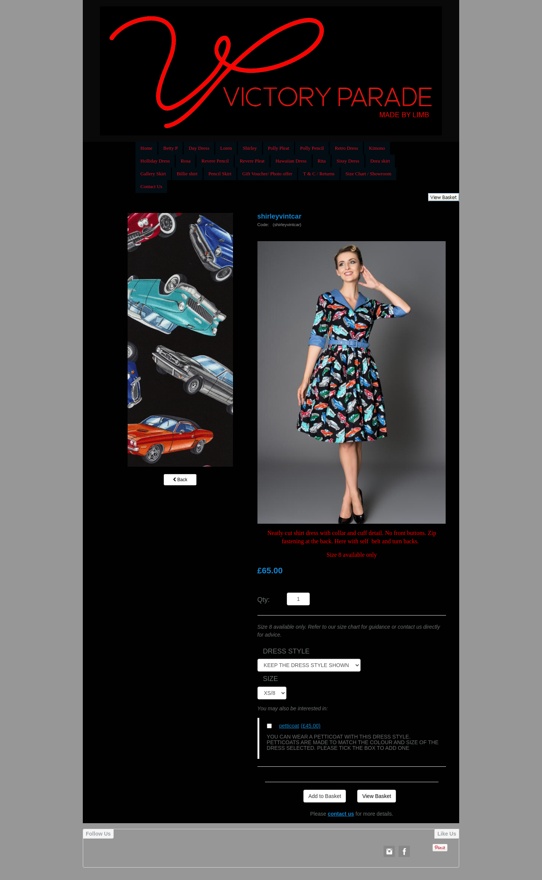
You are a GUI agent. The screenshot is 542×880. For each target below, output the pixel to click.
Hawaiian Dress (291, 161)
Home (146, 148)
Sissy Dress (347, 161)
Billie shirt (187, 173)
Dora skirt (380, 161)
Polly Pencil (312, 148)
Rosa (185, 161)
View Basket (376, 796)
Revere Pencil (215, 161)
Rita (322, 161)
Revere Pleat (252, 161)
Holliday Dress (155, 161)
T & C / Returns (319, 173)
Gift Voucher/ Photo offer (267, 173)
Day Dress (199, 148)
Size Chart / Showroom (368, 173)
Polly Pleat (278, 148)
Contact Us (151, 186)
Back (180, 479)
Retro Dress (346, 148)
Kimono (377, 148)
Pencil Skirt (220, 173)
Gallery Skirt (153, 173)
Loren (226, 148)
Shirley (250, 148)
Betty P (170, 148)
